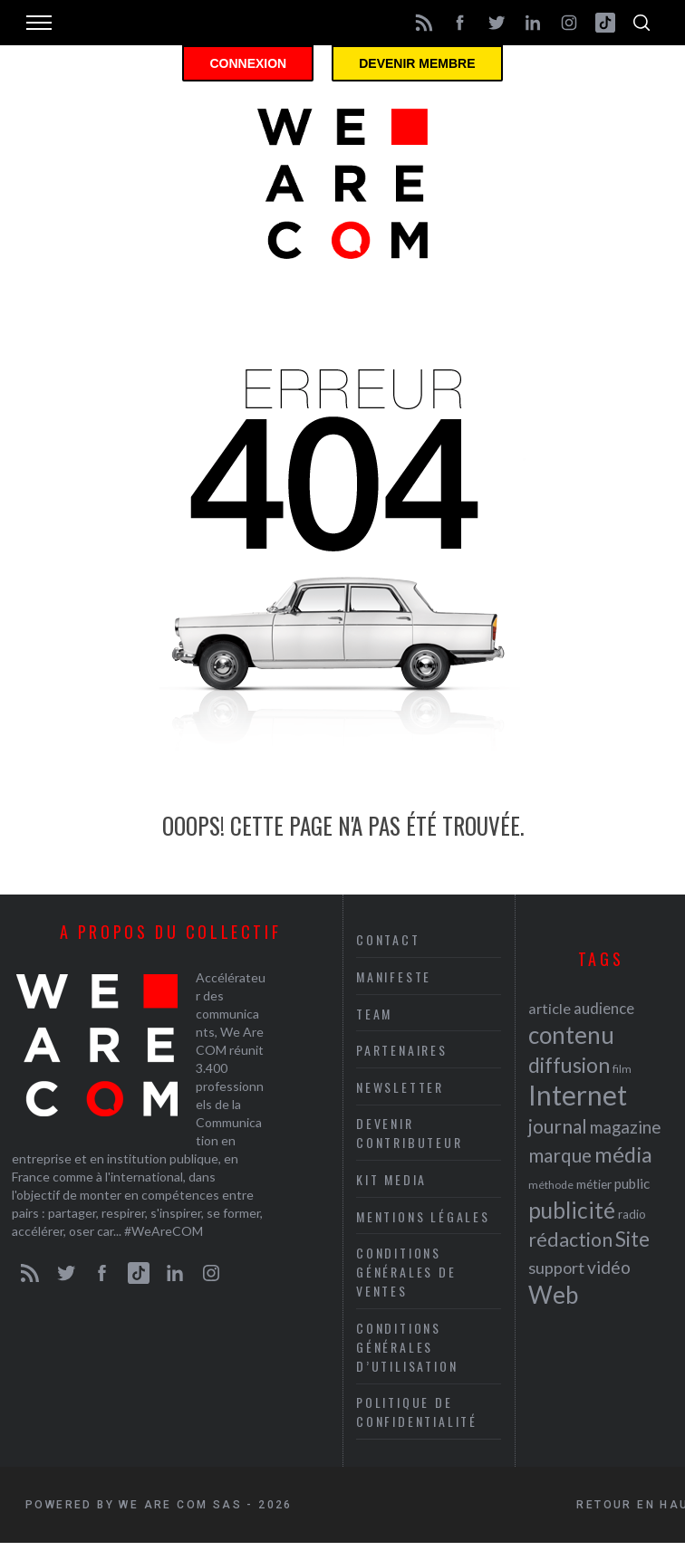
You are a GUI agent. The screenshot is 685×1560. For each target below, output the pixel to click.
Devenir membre (417, 63)
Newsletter (400, 1086)
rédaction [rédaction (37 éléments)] (570, 1239)
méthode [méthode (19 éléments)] (551, 1185)
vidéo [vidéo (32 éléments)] (609, 1267)
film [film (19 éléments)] (622, 1069)
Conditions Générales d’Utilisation (407, 1346)
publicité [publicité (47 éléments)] (571, 1210)
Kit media (391, 1179)
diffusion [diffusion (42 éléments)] (569, 1064)
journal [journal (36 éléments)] (557, 1126)
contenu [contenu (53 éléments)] (571, 1034)
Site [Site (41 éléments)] (632, 1239)
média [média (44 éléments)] (623, 1154)
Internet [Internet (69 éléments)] (577, 1094)
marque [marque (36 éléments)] (560, 1155)
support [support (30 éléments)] (556, 1268)
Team (374, 1013)
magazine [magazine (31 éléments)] (625, 1126)
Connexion (247, 63)
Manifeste (393, 976)
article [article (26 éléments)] (549, 1008)
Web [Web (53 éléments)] (553, 1294)
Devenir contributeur (409, 1133)
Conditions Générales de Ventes (406, 1271)
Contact (388, 939)
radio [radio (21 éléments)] (632, 1214)
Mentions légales (423, 1216)
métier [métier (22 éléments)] (594, 1184)
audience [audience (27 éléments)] (604, 1008)
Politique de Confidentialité (417, 1412)
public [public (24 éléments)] (632, 1183)
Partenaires (402, 1049)
